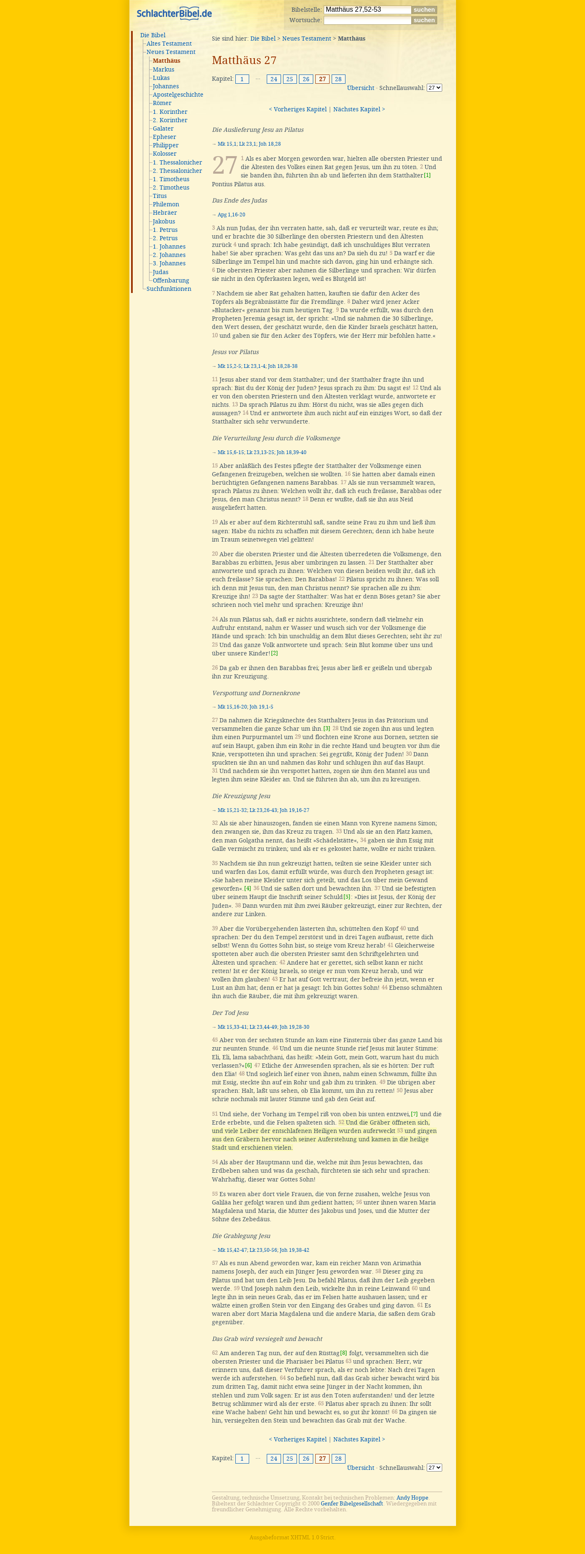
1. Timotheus (171, 179)
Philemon (166, 204)
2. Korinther (170, 120)
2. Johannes (169, 255)
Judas (160, 272)
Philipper (166, 145)
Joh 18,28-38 (283, 366)
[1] (427, 175)
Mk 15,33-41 (232, 1027)
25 (289, 79)
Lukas (161, 77)
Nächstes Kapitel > (359, 109)
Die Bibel (152, 35)
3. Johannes (169, 263)
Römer (162, 103)
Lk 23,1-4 (254, 366)
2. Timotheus (171, 187)
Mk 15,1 (227, 144)
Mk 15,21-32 (232, 810)
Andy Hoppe (412, 1498)
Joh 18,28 (270, 144)
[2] (274, 653)
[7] (414, 1114)
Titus (160, 196)
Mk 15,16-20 (232, 707)
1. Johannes (169, 246)
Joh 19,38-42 (294, 1250)
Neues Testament (171, 52)
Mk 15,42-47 (232, 1250)
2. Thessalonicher (177, 170)
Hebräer (165, 212)
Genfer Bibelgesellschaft (352, 1503)
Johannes (166, 86)
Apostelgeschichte (178, 94)
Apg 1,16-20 (231, 215)
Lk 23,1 (247, 144)
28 (338, 79)
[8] (343, 1353)
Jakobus (164, 221)
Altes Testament (169, 43)
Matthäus (166, 61)
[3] (326, 728)
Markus (163, 69)
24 (274, 79)
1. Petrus (165, 229)
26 (306, 79)
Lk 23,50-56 (263, 1250)
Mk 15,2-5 (229, 366)
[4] (247, 888)
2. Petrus (165, 238)
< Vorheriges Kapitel (298, 109)
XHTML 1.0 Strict (312, 1537)
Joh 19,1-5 (261, 707)
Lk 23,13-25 (260, 452)
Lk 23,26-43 (263, 810)
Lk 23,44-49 (263, 1027)
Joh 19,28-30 (294, 1027)
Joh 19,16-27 (294, 810)
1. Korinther (170, 111)
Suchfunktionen (169, 288)
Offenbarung (171, 280)
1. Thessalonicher (177, 162)
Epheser (164, 137)
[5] (346, 897)
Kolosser (165, 153)
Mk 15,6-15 (231, 452)
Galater (163, 128)
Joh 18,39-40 (292, 452)
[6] (248, 1065)
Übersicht (360, 88)
